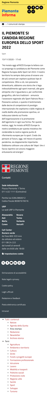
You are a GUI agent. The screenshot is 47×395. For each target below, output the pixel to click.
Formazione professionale (22, 360)
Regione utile (16, 378)
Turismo (13, 391)
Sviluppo (14, 388)
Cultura (13, 350)
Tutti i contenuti (12, 319)
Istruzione (14, 363)
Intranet (5, 311)
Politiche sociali (17, 372)
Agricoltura (15, 344)
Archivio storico (17, 338)
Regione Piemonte (10, 2)
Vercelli (19, 224)
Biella (4, 221)
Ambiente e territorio (19, 347)
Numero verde (8, 233)
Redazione (15, 332)
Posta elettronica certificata (14, 304)
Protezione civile (17, 375)
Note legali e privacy (10, 279)
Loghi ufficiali (7, 291)
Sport (12, 385)
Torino (19, 218)
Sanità (13, 382)
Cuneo (5, 224)
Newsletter (15, 335)
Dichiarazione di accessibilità (14, 272)
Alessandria (7, 214)
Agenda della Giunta (19, 325)
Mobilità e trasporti (18, 369)
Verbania (20, 221)
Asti (3, 218)
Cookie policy (7, 285)
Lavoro (13, 366)
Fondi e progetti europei (21, 357)
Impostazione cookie (12, 253)
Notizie (13, 322)
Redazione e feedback (11, 298)
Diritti (12, 353)
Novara (19, 214)
